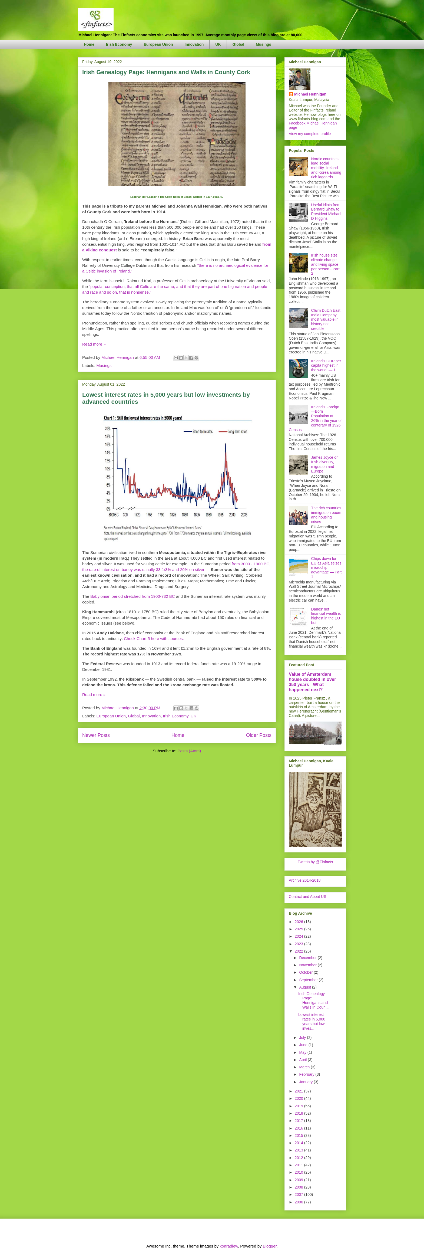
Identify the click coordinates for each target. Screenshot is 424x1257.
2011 (299, 1165)
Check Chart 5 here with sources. (154, 638)
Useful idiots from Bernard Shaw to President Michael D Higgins (326, 212)
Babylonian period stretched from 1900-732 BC (132, 596)
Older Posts (258, 735)
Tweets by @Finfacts (315, 862)
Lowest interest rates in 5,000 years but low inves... (311, 1021)
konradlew (229, 1246)
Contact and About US (307, 896)
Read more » (94, 344)
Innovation (194, 44)
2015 (299, 1135)
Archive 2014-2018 (305, 880)
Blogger (270, 1246)
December (308, 958)
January (306, 1082)
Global (238, 44)
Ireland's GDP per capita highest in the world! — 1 (326, 365)
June (303, 1045)
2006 (299, 1202)
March (305, 1067)
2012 (299, 1158)
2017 (299, 1120)
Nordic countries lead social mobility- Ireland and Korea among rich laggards (326, 168)
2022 (299, 951)
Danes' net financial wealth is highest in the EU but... (326, 616)
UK (218, 44)
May (303, 1052)
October (306, 972)
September (309, 980)
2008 (299, 1187)
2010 (299, 1172)
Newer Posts (96, 735)
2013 (299, 1150)
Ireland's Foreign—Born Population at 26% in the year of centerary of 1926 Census (315, 418)
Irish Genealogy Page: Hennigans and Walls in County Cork (166, 72)
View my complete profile (310, 134)
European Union (158, 44)
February (307, 1074)
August (305, 987)
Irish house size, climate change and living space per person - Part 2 (325, 264)
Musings (263, 44)
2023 (299, 944)
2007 (299, 1194)
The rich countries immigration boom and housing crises (326, 515)
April (303, 1060)
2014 (299, 1143)
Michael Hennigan (310, 94)
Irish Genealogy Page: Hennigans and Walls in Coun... (313, 1000)
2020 (299, 1098)
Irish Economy (119, 44)
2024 (299, 936)
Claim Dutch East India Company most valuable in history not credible (325, 319)
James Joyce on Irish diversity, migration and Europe (325, 464)
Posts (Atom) (189, 751)
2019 (299, 1106)
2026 (299, 922)
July (303, 1037)
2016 (299, 1128)
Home (89, 44)
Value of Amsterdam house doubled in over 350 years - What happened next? (312, 682)
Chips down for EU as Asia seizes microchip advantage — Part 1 (326, 567)
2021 (299, 1091)
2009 (299, 1180)
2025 (299, 929)
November (308, 965)
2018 (299, 1113)
